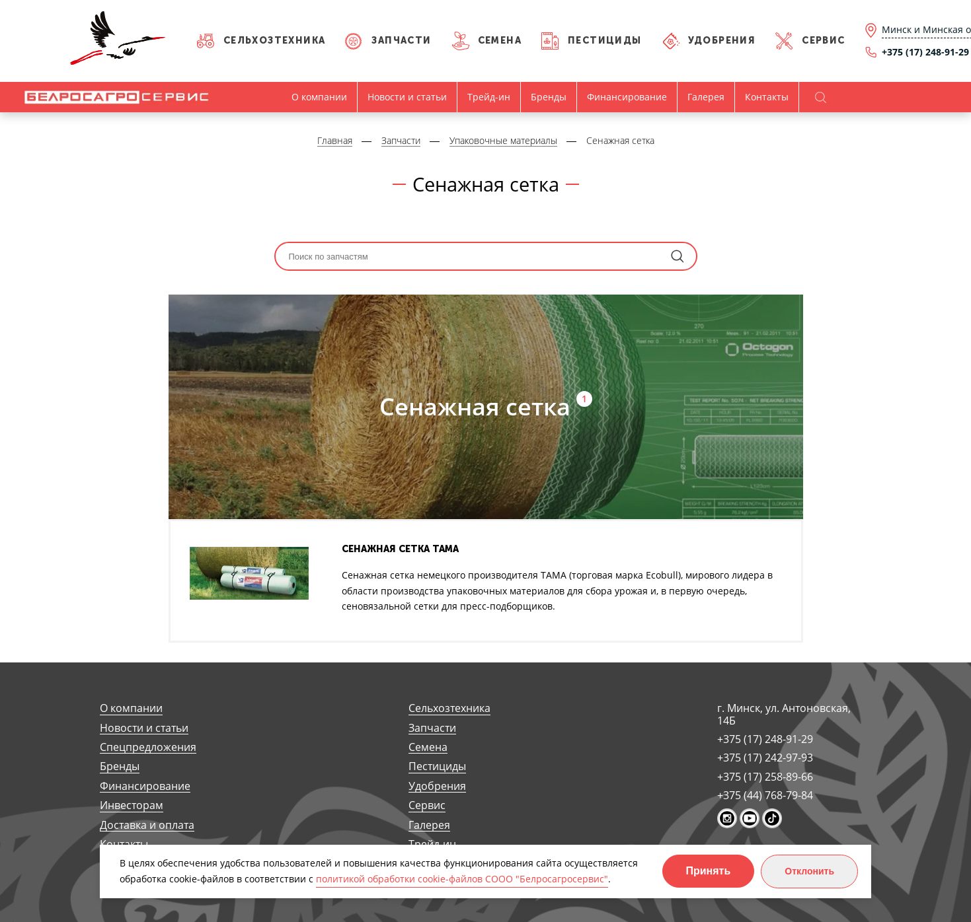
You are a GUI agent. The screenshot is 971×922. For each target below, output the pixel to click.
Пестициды (605, 40)
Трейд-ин (488, 96)
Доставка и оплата (147, 825)
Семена (500, 40)
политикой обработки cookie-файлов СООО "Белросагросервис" (462, 878)
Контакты (767, 96)
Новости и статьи (407, 96)
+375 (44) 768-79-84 (765, 795)
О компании (319, 96)
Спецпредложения (148, 747)
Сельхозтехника (274, 40)
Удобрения (722, 40)
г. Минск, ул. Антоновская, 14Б (784, 714)
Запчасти (401, 40)
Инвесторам (131, 805)
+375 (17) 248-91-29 (765, 739)
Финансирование (627, 96)
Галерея (705, 96)
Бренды (548, 96)
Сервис (823, 40)
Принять (708, 870)
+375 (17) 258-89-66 (765, 777)
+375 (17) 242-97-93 (765, 757)
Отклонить (809, 871)
